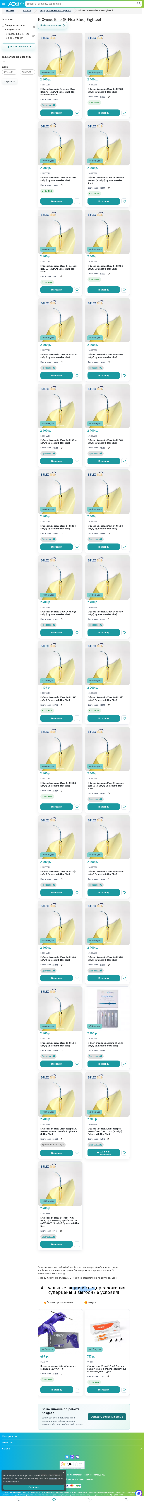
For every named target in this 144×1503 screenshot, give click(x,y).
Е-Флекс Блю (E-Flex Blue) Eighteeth (19, 36)
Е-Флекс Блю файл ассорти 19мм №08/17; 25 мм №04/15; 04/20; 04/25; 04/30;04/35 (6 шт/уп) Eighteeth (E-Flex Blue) (59, 1222)
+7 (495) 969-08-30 (116, 1495)
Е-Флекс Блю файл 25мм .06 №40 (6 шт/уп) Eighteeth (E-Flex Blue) (58, 1044)
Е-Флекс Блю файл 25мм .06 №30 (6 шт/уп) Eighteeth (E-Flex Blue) (58, 958)
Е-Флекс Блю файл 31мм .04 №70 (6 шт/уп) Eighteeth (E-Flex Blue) (58, 613)
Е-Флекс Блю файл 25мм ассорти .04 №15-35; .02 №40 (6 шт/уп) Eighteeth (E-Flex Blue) (58, 1132)
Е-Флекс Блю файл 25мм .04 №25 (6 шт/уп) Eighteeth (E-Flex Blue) (105, 90)
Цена (5, 66)
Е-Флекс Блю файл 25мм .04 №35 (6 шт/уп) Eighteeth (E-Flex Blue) (58, 179)
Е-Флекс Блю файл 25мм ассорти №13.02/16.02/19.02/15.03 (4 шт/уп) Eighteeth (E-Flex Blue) (104, 1132)
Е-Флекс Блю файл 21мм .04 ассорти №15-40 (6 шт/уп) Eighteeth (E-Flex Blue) (105, 786)
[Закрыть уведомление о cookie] (63, 1472)
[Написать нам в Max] (136, 1495)
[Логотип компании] (16, 4)
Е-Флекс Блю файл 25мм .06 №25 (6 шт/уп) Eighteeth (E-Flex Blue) (105, 356)
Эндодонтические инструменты (18, 27)
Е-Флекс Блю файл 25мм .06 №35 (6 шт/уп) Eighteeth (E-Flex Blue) (105, 958)
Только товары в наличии (16, 56)
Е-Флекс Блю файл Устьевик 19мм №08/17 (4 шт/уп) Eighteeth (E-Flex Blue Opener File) (57, 92)
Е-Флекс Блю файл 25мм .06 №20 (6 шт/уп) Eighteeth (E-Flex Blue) (105, 873)
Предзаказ (48, 105)
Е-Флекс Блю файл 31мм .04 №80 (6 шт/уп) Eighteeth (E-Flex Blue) (105, 613)
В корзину (56, 113)
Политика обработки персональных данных (72, 1479)
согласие (53, 1478)
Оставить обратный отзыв (107, 1416)
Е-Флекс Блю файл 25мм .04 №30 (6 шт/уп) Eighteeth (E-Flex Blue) (58, 784)
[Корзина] (90, 1499)
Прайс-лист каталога (17, 46)
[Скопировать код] (60, 99)
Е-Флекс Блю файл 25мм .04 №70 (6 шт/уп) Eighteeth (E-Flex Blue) (105, 441)
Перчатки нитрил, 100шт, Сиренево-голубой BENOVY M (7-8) (58, 1367)
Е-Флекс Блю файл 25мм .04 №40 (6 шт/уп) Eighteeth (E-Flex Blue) (58, 356)
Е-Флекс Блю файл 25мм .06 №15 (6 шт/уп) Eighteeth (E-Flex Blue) (58, 873)
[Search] (139, 3)
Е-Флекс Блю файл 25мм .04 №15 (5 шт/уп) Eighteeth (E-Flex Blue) (105, 698)
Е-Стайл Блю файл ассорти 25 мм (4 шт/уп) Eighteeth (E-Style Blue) (105, 1044)
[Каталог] (3, 4)
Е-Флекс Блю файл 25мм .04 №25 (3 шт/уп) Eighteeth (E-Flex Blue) (58, 698)
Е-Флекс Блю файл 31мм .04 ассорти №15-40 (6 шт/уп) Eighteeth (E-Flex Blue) (105, 180)
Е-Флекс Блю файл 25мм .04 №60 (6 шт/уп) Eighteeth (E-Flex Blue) (58, 441)
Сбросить (10, 81)
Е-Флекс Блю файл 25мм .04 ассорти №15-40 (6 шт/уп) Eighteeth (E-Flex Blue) (58, 269)
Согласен (33, 1487)
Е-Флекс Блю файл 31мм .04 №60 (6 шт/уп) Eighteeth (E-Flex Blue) (105, 527)
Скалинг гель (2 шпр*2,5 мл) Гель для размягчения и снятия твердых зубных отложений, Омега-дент (106, 1369)
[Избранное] (54, 1499)
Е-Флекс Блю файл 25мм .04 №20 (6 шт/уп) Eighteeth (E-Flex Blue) (105, 267)
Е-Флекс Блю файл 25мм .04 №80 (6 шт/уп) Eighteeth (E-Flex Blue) (58, 527)
